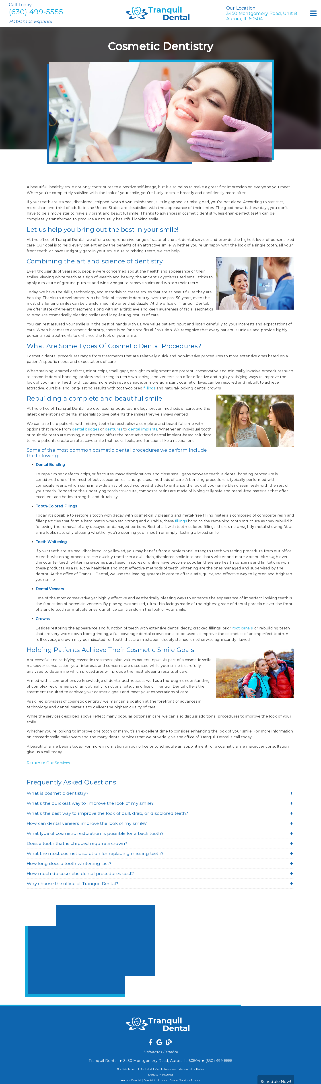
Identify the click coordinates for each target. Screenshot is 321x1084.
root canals (242, 628)
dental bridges (85, 429)
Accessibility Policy (191, 1069)
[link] (151, 1043)
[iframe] (90, 951)
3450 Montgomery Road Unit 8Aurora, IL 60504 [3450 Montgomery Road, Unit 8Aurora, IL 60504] (261, 16)
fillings (149, 388)
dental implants (142, 429)
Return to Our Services (48, 763)
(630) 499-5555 (36, 11)
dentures (113, 429)
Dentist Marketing (160, 1074)
